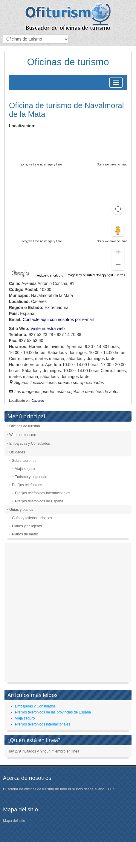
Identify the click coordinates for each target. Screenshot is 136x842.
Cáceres (37, 400)
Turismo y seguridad (31, 477)
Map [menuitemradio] (22, 136)
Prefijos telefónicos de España (39, 501)
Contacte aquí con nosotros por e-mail (58, 319)
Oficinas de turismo (24, 426)
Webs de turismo (22, 435)
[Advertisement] (68, 614)
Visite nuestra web (47, 328)
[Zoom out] (118, 264)
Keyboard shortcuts (49, 275)
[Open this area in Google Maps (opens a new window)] (20, 273)
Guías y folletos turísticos (32, 518)
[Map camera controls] (118, 209)
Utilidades (17, 452)
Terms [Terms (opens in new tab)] (121, 275)
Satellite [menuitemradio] (47, 136)
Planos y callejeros (27, 526)
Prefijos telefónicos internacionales (42, 493)
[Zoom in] (118, 252)
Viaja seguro (25, 469)
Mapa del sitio (14, 821)
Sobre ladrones (24, 461)
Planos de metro (25, 534)
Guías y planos (21, 509)
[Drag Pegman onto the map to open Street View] (118, 230)
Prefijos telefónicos (27, 485)
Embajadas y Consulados (29, 443)
